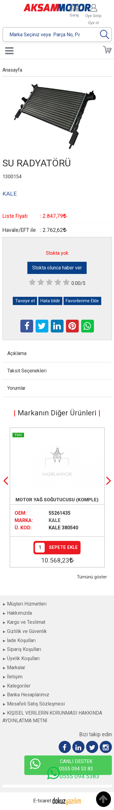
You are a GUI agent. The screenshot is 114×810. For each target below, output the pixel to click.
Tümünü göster (92, 577)
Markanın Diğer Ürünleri (57, 413)
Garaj (74, 15)
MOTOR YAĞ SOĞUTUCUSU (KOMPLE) (57, 500)
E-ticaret (42, 801)
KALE (54, 520)
